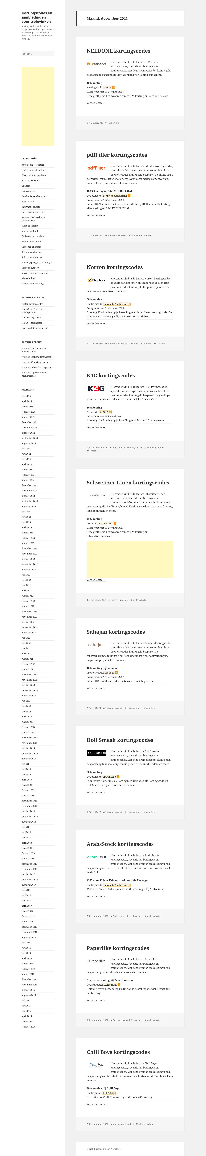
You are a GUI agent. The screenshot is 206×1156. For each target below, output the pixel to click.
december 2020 (29, 674)
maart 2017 (27, 911)
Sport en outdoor (30, 267)
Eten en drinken (30, 180)
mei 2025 (26, 396)
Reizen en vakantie (31, 241)
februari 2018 (28, 853)
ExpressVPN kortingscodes (35, 328)
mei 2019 (26, 774)
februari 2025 (28, 411)
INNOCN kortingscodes (33, 322)
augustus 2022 (29, 569)
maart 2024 (27, 469)
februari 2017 (28, 916)
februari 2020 (28, 727)
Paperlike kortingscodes (118, 947)
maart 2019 (27, 784)
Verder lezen (96, 103)
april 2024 (27, 464)
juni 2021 (26, 643)
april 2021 (27, 653)
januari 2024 (28, 480)
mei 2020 (26, 711)
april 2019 (27, 779)
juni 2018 (26, 832)
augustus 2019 (29, 758)
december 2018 (29, 800)
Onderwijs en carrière (33, 236)
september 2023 (30, 501)
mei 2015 (26, 1010)
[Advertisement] (38, 106)
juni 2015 (26, 1005)
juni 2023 (26, 516)
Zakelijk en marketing (33, 283)
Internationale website (33, 212)
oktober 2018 (28, 811)
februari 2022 (28, 601)
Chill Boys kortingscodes (118, 1051)
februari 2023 (28, 537)
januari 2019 (28, 795)
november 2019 (29, 742)
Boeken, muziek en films (34, 170)
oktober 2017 (28, 874)
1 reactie (160, 343)
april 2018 (27, 842)
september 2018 (30, 816)
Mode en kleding (30, 225)
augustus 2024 (29, 443)
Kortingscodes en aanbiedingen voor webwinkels (37, 17)
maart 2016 (27, 963)
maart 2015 (27, 1021)
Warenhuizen (28, 278)
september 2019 (30, 753)
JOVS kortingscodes (31, 317)
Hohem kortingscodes (41, 367)
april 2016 (27, 958)
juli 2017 (26, 890)
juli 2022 (26, 574)
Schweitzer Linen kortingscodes (128, 482)
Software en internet (32, 257)
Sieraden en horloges (32, 252)
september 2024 (30, 438)
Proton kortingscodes (32, 303)
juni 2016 (26, 947)
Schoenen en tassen (31, 246)
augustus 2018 (29, 821)
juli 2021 (26, 637)
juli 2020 (26, 700)
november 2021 (29, 616)
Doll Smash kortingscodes (120, 739)
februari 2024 (28, 474)
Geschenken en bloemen (34, 196)
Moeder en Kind (30, 231)
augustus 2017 (29, 884)
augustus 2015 (29, 995)
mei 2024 (26, 459)
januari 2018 (28, 858)
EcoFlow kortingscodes (42, 356)
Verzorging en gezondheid (35, 273)
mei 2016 (26, 953)
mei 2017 (26, 900)
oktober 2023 (28, 495)
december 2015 (29, 979)
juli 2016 (26, 942)
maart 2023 (27, 532)
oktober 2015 (28, 989)
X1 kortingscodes (39, 362)
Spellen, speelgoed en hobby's (37, 262)
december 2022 (29, 548)
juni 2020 (26, 706)
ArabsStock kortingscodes (120, 843)
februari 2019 (28, 790)
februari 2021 (28, 664)
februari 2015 (28, 1026)
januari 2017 (28, 921)
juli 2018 (26, 827)
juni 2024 (26, 453)
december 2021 (29, 611)
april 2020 (27, 716)
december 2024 (29, 422)
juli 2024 (26, 448)
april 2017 (27, 905)
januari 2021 (28, 669)
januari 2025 (28, 417)
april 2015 (27, 1016)
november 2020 (29, 679)
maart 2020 (27, 721)
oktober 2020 (28, 685)
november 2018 (29, 806)
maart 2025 (27, 406)
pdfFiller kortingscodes (117, 154)
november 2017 (29, 869)
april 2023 (27, 527)
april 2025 (27, 401)
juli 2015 (26, 1000)
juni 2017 (26, 895)
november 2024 (29, 427)
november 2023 (29, 490)
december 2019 (29, 737)
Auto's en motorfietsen (33, 164)
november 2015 (29, 984)
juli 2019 (26, 763)
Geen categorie (29, 191)
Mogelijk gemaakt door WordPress (104, 1148)
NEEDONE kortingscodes (118, 50)
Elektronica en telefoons (34, 175)
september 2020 (30, 690)
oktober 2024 (28, 432)
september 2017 (30, 879)
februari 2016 (28, 968)
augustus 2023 (29, 506)
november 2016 (29, 932)
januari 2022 (28, 606)
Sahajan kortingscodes (116, 631)
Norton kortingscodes (115, 267)
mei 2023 (26, 522)
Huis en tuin (28, 201)
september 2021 (30, 627)
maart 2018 (27, 848)
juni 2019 (26, 769)
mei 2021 (26, 648)
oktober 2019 (28, 748)
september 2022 (30, 564)
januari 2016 (28, 974)
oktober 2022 (28, 559)
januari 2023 (28, 543)
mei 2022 (26, 585)
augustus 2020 (29, 695)
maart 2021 (27, 658)
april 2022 (27, 590)
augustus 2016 (29, 937)
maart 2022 (27, 595)
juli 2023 (26, 511)
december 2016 (29, 926)
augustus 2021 (29, 632)
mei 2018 (26, 837)
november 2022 (29, 553)
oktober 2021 (28, 622)
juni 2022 (26, 580)
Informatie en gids (31, 206)
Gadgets (26, 185)
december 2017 (29, 863)
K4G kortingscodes (111, 375)
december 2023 (29, 485)
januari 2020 (28, 732)
